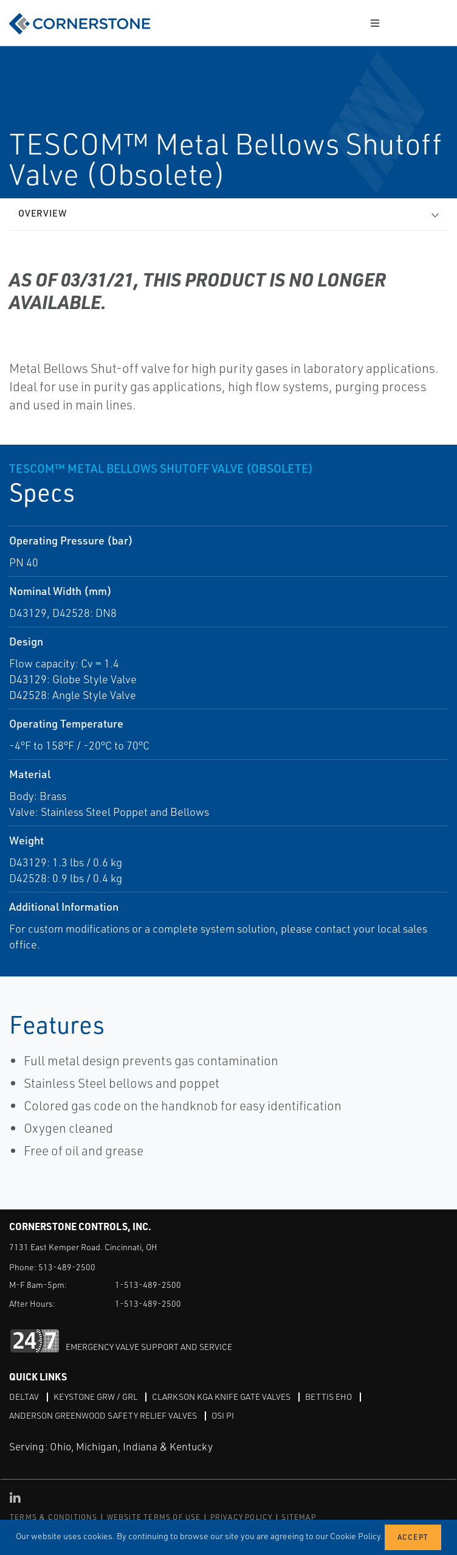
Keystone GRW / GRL (95, 1396)
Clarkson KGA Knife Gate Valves (221, 1396)
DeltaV (24, 1396)
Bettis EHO (328, 1396)
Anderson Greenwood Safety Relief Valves (103, 1415)
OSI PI (222, 1415)
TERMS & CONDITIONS (54, 1517)
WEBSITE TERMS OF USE (154, 1517)
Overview (42, 213)
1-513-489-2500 (148, 1284)
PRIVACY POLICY (241, 1517)
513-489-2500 (66, 1267)
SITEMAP (298, 1517)
